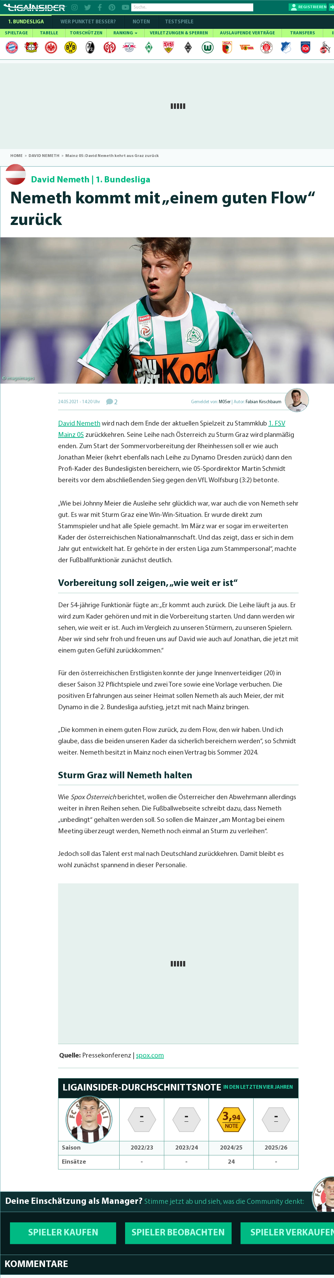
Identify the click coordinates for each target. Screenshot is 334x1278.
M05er (225, 402)
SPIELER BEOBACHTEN (178, 1233)
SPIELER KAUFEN (63, 1233)
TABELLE (49, 33)
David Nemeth (60, 180)
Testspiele (178, 22)
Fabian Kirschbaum (263, 402)
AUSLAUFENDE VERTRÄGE (247, 33)
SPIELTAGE (16, 33)
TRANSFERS (302, 33)
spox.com (150, 1055)
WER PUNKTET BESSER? (88, 22)
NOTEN (141, 22)
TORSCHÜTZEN (86, 33)
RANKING (125, 33)
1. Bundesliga (26, 22)
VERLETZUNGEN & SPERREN (179, 33)
